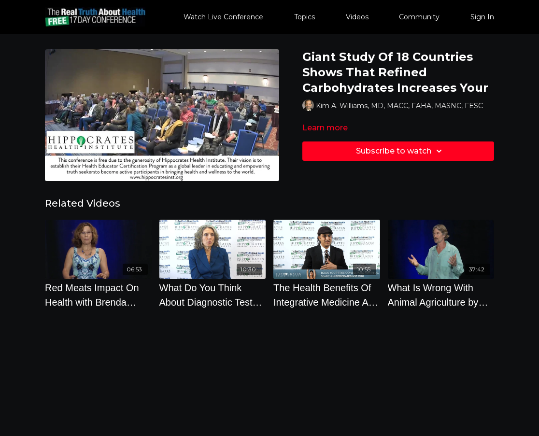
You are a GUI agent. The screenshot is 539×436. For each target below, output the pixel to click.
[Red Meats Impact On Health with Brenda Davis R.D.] (98, 295)
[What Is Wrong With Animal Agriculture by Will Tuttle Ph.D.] (441, 295)
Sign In (482, 17)
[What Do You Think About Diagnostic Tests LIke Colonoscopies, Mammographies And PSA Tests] (212, 295)
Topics (304, 17)
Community (419, 17)
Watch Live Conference (223, 17)
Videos (357, 17)
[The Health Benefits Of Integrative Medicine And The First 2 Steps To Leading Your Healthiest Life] (326, 295)
